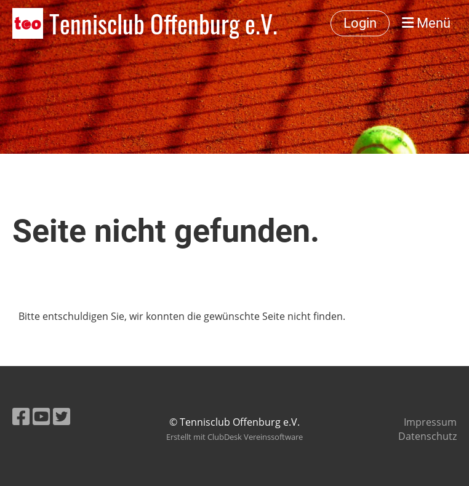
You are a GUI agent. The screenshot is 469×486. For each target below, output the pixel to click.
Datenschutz (427, 436)
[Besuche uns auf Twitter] (61, 416)
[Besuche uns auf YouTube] (41, 416)
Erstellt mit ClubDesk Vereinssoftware (234, 436)
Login (360, 23)
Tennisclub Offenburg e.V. (163, 23)
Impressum (430, 422)
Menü (426, 23)
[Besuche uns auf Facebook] (21, 416)
